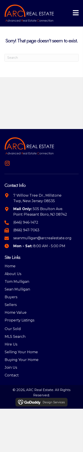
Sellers (11, 305)
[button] (7, 163)
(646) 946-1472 (25, 222)
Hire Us (11, 344)
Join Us (11, 367)
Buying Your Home (22, 360)
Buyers (11, 297)
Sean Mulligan (17, 289)
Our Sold (13, 329)
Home (10, 266)
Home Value (16, 312)
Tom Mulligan (17, 281)
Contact (12, 375)
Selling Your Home (21, 352)
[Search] (41, 58)
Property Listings (19, 320)
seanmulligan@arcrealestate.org (42, 238)
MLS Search (15, 336)
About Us (13, 274)
